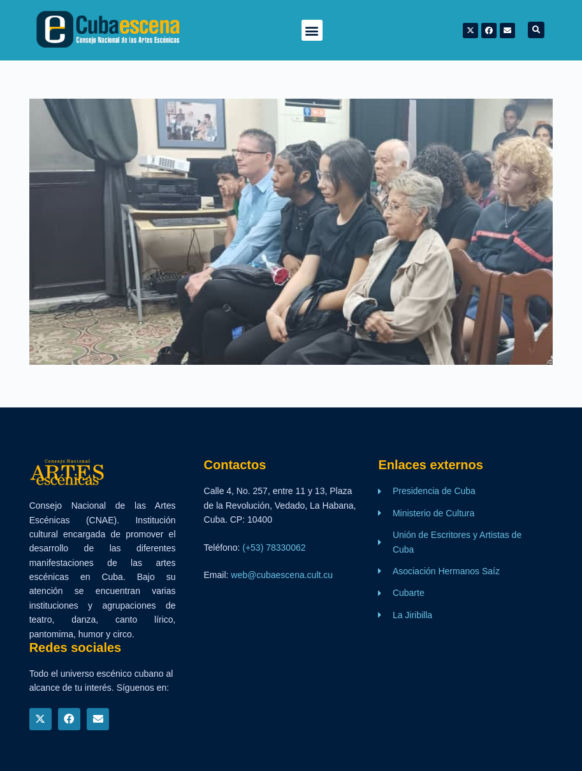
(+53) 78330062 (273, 547)
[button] (312, 30)
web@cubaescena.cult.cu (282, 575)
